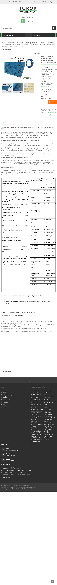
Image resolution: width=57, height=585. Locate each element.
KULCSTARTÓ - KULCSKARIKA (36, 395)
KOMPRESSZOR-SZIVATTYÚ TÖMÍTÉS (49, 392)
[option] (19, 68)
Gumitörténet (6, 477)
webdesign (14, 487)
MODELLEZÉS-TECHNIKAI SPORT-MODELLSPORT (36, 439)
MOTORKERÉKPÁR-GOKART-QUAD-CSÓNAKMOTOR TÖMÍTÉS (36, 433)
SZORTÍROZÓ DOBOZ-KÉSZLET (49, 423)
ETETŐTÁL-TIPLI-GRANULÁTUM (49, 427)
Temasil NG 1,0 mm (29, 44)
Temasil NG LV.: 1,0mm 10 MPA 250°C (52, 114)
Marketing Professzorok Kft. (24, 489)
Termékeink (10, 43)
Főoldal (3, 43)
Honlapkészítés (5, 487)
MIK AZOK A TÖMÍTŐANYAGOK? (12, 468)
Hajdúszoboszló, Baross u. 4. (14, 450)
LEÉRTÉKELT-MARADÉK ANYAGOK (48, 437)
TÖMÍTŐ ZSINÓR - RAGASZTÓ (37, 417)
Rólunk (5, 397)
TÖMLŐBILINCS (49, 434)
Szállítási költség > (46, 86)
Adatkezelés (6, 406)
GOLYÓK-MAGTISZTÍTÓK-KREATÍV (48, 402)
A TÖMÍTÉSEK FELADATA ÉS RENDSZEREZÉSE (16, 472)
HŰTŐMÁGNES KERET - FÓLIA (36, 398)
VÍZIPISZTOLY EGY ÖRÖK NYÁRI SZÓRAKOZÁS (16, 475)
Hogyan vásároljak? (8, 396)
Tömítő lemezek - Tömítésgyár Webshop (26, 43)
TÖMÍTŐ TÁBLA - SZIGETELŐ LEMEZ (37, 410)
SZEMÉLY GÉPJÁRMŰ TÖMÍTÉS (34, 421)
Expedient (32, 487)
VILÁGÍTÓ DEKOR (38, 401)
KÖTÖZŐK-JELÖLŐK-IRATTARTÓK (48, 431)
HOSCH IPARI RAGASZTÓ (48, 406)
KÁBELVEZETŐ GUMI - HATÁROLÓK (50, 417)
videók (4, 392)
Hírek (4, 401)
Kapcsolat (5, 402)
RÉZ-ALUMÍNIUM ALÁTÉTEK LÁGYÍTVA (49, 397)
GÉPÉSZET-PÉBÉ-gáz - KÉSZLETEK (37, 403)
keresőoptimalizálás (23, 487)
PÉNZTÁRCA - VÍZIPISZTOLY (36, 391)
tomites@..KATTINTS (12, 461)
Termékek (6, 394)
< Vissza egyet (6, 49)
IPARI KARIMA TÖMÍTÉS (36, 406)
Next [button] (38, 68)
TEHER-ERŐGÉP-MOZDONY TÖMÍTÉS (36, 426)
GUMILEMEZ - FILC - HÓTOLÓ (36, 413)
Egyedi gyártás (7, 399)
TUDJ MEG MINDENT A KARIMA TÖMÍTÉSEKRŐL (17, 470)
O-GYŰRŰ (48, 409)
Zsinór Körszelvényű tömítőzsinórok (48, 412)
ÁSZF (4, 404)
